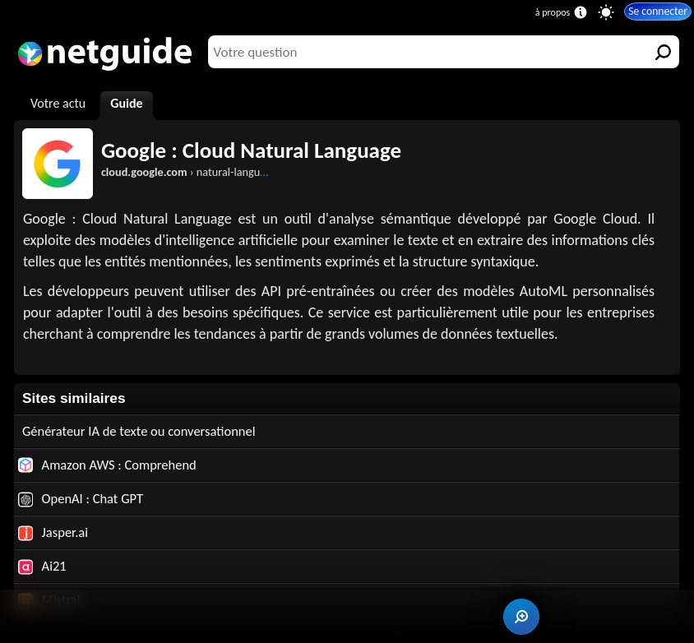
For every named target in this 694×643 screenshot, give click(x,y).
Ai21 (42, 569)
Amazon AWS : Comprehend (111, 465)
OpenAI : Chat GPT (83, 500)
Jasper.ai (54, 535)
